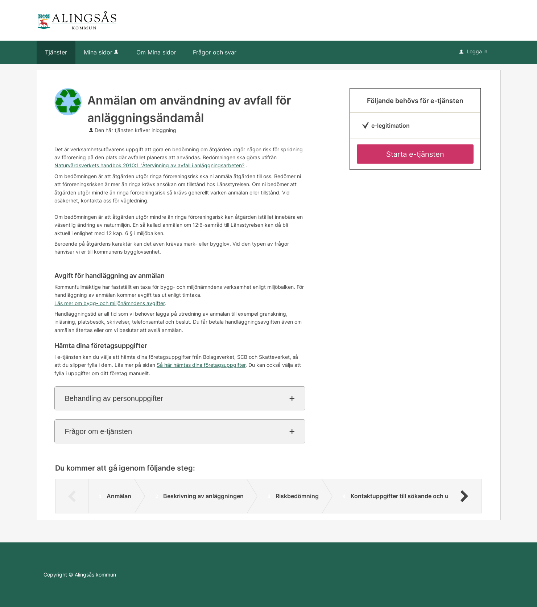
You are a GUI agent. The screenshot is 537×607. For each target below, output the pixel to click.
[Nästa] (464, 496)
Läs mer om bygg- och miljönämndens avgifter (109, 303)
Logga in (473, 51)
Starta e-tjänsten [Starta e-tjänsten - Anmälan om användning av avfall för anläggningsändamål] (415, 154)
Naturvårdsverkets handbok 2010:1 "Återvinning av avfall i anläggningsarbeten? (149, 165)
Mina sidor (102, 52)
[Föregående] (71, 496)
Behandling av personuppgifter (114, 398)
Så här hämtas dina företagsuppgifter (201, 365)
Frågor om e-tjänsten (98, 431)
